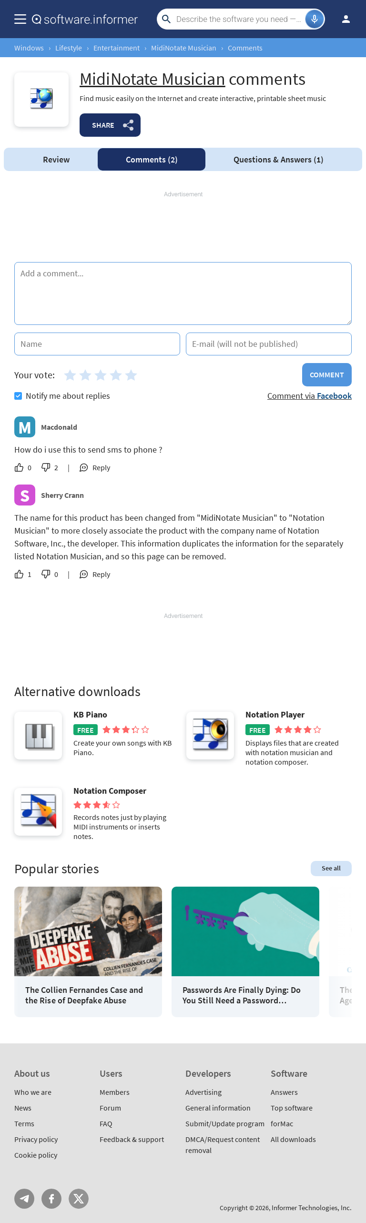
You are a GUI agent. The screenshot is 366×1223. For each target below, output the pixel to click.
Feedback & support (132, 1139)
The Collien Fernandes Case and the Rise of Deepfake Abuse (84, 995)
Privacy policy (36, 1139)
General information (218, 1107)
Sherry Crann (62, 495)
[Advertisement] (183, 227)
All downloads (293, 1139)
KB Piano (90, 714)
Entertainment (116, 47)
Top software (292, 1107)
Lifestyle (68, 47)
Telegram (24, 1199)
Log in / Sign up (342, 19)
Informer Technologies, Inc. (312, 1207)
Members (115, 1092)
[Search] (239, 19)
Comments (152, 159)
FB (51, 1199)
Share (103, 125)
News (22, 1107)
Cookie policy (35, 1155)
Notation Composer (109, 791)
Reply (101, 467)
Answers (279, 159)
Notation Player (275, 714)
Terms (24, 1123)
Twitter (79, 1199)
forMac (282, 1123)
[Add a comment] (183, 293)
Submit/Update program (224, 1123)
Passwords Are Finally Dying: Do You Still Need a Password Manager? (242, 995)
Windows (29, 47)
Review (56, 159)
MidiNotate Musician (183, 47)
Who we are (32, 1092)
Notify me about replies (62, 395)
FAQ (106, 1123)
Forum (110, 1107)
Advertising (203, 1092)
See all (331, 868)
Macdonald (59, 427)
